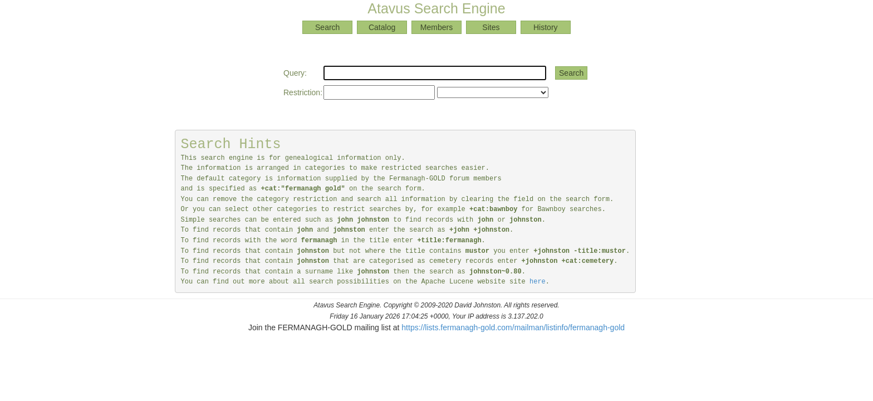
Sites (490, 27)
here (537, 282)
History (545, 27)
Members (436, 27)
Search (327, 27)
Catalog (382, 27)
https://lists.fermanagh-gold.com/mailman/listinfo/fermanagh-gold (513, 327)
